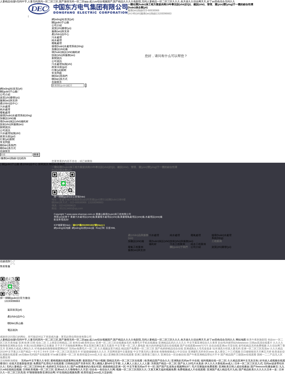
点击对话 (180, 73)
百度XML (110, 228)
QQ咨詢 (21, 158)
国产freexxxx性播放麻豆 (264, 366)
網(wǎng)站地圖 (62, 228)
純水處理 (57, 40)
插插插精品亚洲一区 (114, 366)
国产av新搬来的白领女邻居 (86, 366)
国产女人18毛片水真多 (191, 363)
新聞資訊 (57, 58)
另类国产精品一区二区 (163, 363)
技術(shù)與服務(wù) (63, 55)
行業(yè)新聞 (59, 70)
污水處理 (57, 37)
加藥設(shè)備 (60, 49)
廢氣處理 (57, 43)
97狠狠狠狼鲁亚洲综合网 (41, 372)
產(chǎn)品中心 (60, 34)
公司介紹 (57, 25)
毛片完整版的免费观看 (204, 366)
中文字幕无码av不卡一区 (141, 366)
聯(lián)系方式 (59, 79)
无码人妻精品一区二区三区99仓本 (26, 366)
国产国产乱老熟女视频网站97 (173, 366)
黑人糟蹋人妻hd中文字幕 (106, 363)
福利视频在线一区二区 (213, 360)
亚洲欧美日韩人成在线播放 (234, 366)
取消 (158, 73)
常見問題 (57, 73)
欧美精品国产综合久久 (157, 360)
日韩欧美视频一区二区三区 (38, 369)
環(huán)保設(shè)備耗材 (66, 52)
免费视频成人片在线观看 (191, 369)
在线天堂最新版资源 (20, 363)
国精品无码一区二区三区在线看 (125, 360)
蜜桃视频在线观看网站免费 (66, 360)
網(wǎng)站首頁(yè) (63, 19)
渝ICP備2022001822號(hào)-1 (89, 225)
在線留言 (57, 81)
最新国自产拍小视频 (94, 360)
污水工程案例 (177, 244)
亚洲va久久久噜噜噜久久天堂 (71, 369)
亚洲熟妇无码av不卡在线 (185, 360)
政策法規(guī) (59, 67)
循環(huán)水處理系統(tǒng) (67, 46)
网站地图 (241, 339)
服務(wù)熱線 (8, 158)
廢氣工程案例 (135, 247)
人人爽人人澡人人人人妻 (136, 363)
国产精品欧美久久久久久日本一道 (258, 369)
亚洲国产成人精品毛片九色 (222, 369)
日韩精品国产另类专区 (78, 363)
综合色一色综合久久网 (102, 369)
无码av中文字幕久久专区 (35, 360)
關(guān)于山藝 (60, 22)
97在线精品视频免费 (68, 372)
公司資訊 (57, 61)
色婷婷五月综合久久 (57, 366)
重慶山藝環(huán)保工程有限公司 (113, 214)
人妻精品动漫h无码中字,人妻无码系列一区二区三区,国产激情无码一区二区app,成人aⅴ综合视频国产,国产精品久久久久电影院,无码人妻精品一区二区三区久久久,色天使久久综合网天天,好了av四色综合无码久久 (117, 1)
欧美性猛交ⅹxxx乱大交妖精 (96, 372)
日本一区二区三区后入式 (248, 363)
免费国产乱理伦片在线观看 (48, 363)
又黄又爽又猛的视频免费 (162, 369)
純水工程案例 (198, 244)
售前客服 (5, 266)
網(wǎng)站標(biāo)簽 (83, 228)
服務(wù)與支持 (60, 31)
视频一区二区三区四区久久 (131, 369)
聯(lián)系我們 (59, 75)
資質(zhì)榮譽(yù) (61, 28)
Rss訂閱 (100, 228)
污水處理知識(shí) (62, 64)
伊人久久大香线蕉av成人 (219, 363)
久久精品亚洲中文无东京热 (243, 360)
